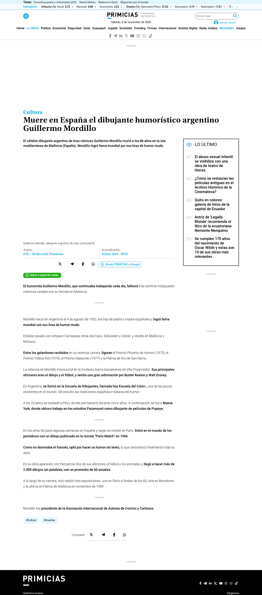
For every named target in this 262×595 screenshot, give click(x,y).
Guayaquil (99, 33)
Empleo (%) (132, 7)
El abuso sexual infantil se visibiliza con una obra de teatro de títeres (214, 169)
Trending (140, 33)
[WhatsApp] (144, 40)
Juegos (241, 33)
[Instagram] (138, 40)
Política (46, 33)
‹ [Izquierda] (233, 7)
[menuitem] (21, 33)
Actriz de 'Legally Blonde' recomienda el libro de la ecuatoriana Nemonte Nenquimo (213, 229)
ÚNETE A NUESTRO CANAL (42, 280)
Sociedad (125, 33)
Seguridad (74, 33)
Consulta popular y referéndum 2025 (55, 2)
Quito (86, 33)
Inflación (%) (48, 7)
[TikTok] (150, 40)
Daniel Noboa (87, 2)
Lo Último (32, 33)
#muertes (49, 525)
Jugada (112, 33)
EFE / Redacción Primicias (43, 259)
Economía (59, 33)
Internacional (167, 33)
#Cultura (31, 525)
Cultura (33, 118)
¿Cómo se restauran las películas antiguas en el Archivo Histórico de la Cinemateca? (214, 190)
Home (21, 33)
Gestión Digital (187, 33)
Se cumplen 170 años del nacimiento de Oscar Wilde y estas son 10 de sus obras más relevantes (214, 253)
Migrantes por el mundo (134, 2)
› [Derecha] (237, 7)
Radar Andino (208, 33)
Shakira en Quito (108, 2)
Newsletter (226, 33)
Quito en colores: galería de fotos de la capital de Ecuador (212, 210)
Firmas (152, 33)
